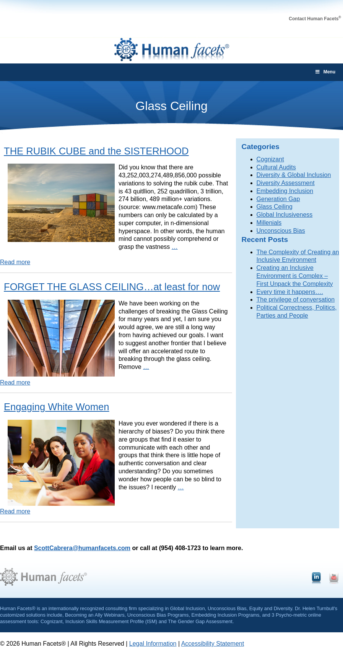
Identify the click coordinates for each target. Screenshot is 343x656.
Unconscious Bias (281, 230)
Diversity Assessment (286, 183)
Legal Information (153, 643)
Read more (15, 262)
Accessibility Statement (212, 643)
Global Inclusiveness (285, 214)
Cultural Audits (276, 167)
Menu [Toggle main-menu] (325, 72)
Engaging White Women (56, 406)
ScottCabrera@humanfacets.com (82, 548)
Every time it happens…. (290, 292)
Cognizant (270, 159)
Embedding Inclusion (285, 191)
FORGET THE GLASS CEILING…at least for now (112, 286)
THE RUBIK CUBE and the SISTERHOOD (96, 151)
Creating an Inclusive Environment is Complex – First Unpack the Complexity (295, 276)
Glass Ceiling (275, 206)
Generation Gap (278, 199)
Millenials (269, 222)
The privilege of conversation (296, 299)
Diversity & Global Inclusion (294, 175)
